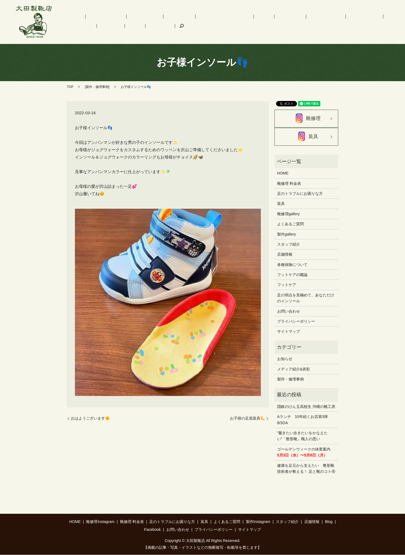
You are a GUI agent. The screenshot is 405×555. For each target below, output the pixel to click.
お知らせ (284, 359)
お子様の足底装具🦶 (247, 418)
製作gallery (286, 234)
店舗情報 (353, 16)
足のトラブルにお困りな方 (190, 16)
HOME (69, 16)
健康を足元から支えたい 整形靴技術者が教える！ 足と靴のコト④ (306, 468)
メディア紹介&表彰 (293, 369)
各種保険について (292, 264)
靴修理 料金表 (126, 16)
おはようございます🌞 (90, 418)
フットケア (240, 16)
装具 (222, 16)
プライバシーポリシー (296, 321)
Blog (370, 16)
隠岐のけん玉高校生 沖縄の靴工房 (306, 406)
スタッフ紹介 (328, 16)
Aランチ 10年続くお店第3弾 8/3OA (304, 420)
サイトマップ (288, 331)
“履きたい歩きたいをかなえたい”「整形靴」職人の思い (302, 436)
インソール (152, 16)
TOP (70, 87)
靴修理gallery (288, 214)
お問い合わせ (288, 311)
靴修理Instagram (94, 16)
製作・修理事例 (97, 87)
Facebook (72, 26)
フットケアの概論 (292, 275)
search (90, 26)
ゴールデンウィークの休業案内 (303, 452)
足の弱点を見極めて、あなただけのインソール (305, 298)
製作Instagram (299, 16)
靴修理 (306, 118)
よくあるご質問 (269, 16)
